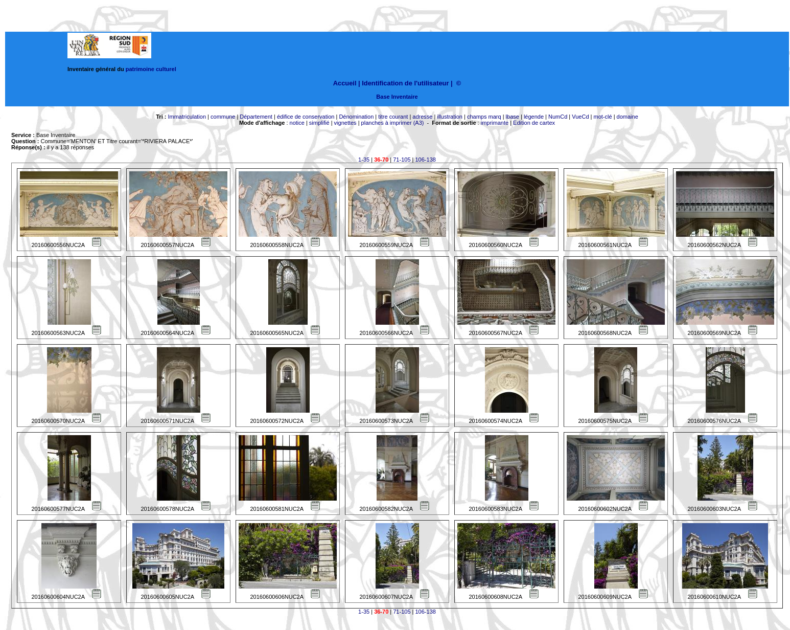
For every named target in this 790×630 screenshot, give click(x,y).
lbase (512, 117)
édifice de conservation (306, 117)
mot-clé (603, 117)
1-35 (363, 159)
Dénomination (356, 117)
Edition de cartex (534, 123)
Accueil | (346, 83)
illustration (449, 117)
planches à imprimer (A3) (392, 123)
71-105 (401, 159)
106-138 (425, 159)
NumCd (557, 117)
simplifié (319, 123)
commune (223, 117)
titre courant (393, 117)
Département (256, 117)
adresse (422, 117)
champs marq (484, 117)
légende (534, 117)
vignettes (345, 123)
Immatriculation (187, 117)
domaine (627, 117)
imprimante (494, 123)
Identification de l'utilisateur (405, 83)
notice (297, 123)
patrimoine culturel (151, 69)
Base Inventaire (396, 97)
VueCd (580, 117)
